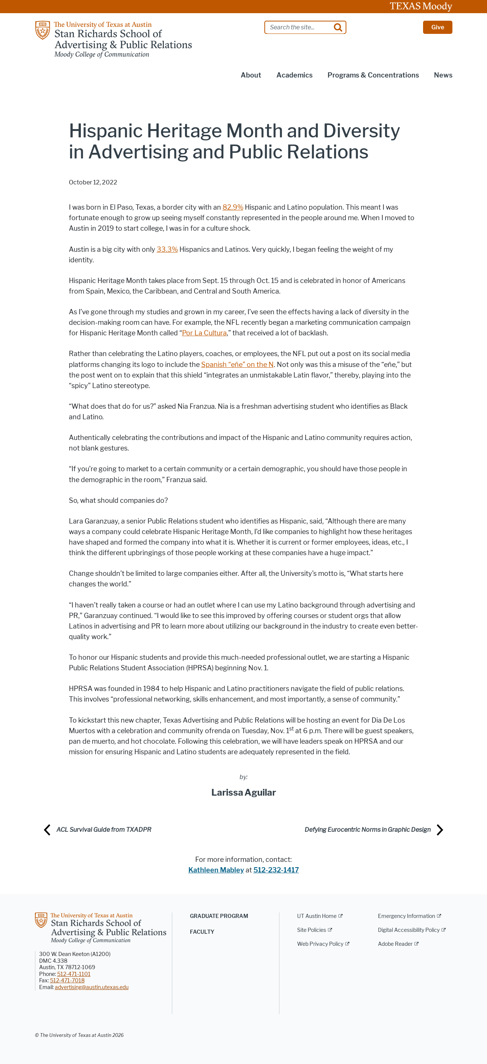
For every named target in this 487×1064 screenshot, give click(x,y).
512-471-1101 (74, 974)
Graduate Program (219, 916)
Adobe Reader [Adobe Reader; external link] (395, 944)
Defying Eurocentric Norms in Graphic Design (368, 829)
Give (437, 27)
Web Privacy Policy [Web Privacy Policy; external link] (320, 944)
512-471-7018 (67, 980)
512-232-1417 (276, 870)
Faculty (202, 932)
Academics (294, 75)
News (443, 75)
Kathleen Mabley (216, 870)
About (251, 75)
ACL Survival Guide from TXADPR (103, 829)
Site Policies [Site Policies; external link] (311, 930)
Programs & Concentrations (373, 75)
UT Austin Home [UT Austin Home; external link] (317, 916)
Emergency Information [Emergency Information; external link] (406, 916)
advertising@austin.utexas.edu (92, 987)
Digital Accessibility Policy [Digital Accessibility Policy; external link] (409, 930)
